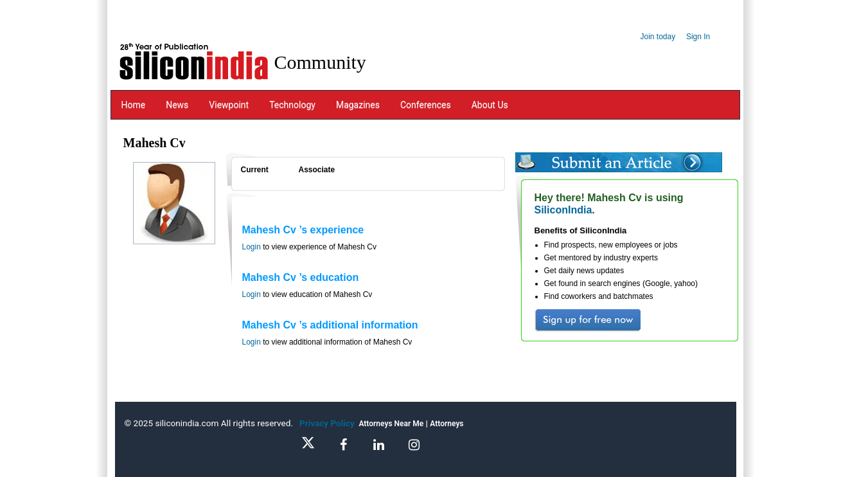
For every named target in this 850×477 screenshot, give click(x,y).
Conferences (425, 105)
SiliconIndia (563, 209)
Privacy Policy (329, 423)
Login (251, 246)
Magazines (358, 105)
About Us (490, 105)
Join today (658, 36)
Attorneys (446, 423)
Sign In (698, 36)
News (177, 105)
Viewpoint (229, 105)
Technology (292, 105)
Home (133, 105)
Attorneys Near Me (391, 423)
